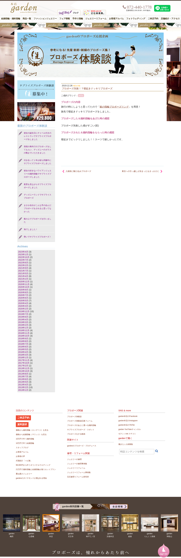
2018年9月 (23, 338)
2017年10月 (23, 363)
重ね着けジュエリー (24, 474)
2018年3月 (23, 355)
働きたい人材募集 (125, 444)
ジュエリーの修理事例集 (77, 464)
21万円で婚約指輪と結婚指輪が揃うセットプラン (36, 469)
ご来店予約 (153, 18)
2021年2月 (23, 279)
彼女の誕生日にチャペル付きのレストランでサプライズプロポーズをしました (37, 136)
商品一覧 (27, 18)
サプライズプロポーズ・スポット (80, 430)
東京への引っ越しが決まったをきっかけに (140, 171)
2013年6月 (23, 379)
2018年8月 (23, 341)
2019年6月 (23, 317)
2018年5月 (23, 349)
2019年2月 (23, 325)
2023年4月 (23, 252)
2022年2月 (23, 265)
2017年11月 (23, 360)
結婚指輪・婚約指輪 (10, 18)
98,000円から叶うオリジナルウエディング (33, 465)
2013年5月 (23, 382)
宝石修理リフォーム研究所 (78, 477)
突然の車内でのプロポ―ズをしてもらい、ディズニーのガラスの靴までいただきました (37, 149)
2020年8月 (23, 292)
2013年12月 (23, 368)
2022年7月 (23, 260)
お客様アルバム (116, 18)
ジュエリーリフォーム (95, 18)
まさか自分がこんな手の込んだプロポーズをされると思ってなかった (37, 208)
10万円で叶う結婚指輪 (25, 443)
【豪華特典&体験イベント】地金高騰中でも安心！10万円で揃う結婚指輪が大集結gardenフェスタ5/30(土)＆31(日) (90, 25)
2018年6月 (23, 346)
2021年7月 (23, 271)
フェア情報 (64, 18)
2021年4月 (23, 276)
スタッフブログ (22, 448)
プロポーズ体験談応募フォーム (79, 421)
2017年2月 (23, 365)
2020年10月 (23, 287)
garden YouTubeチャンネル (129, 429)
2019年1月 (23, 327)
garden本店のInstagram (128, 421)
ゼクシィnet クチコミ (127, 434)
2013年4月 (23, 384)
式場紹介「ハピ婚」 (24, 461)
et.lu (81, 95)
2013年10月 (23, 371)
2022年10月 (23, 257)
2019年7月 (23, 314)
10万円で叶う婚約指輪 (25, 439)
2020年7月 (23, 295)
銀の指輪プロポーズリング (114, 106)
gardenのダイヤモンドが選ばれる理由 (31, 478)
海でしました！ (31, 229)
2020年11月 (23, 284)
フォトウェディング (135, 18)
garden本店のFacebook (127, 416)
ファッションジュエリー (45, 18)
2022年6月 (23, 262)
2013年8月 (23, 374)
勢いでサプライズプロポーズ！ (37, 237)
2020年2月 (23, 308)
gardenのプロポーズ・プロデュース (81, 446)
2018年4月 (23, 352)
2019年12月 (23, 311)
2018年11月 (23, 333)
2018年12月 (23, 330)
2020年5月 (23, 300)
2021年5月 (23, 273)
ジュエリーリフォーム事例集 (79, 472)
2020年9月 (23, 289)
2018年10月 (23, 336)
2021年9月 (23, 268)
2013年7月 (23, 376)
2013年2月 (23, 387)
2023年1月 (23, 254)
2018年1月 (23, 357)
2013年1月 (23, 390)
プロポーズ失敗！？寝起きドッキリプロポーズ (87, 88)
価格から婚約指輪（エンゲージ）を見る (32, 430)
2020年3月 (23, 306)
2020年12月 (23, 281)
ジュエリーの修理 (74, 459)
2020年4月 (23, 303)
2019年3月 (23, 322)
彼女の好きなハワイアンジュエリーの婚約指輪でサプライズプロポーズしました (37, 173)
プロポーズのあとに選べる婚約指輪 (81, 425)
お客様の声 (20, 456)
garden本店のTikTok (126, 425)
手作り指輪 (77, 18)
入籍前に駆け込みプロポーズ (78, 171)
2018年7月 (23, 344)
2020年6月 (23, 298)
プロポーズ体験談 (74, 416)
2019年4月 (23, 319)
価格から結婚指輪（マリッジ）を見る (31, 434)
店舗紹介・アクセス (170, 18)
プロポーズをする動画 (76, 434)
